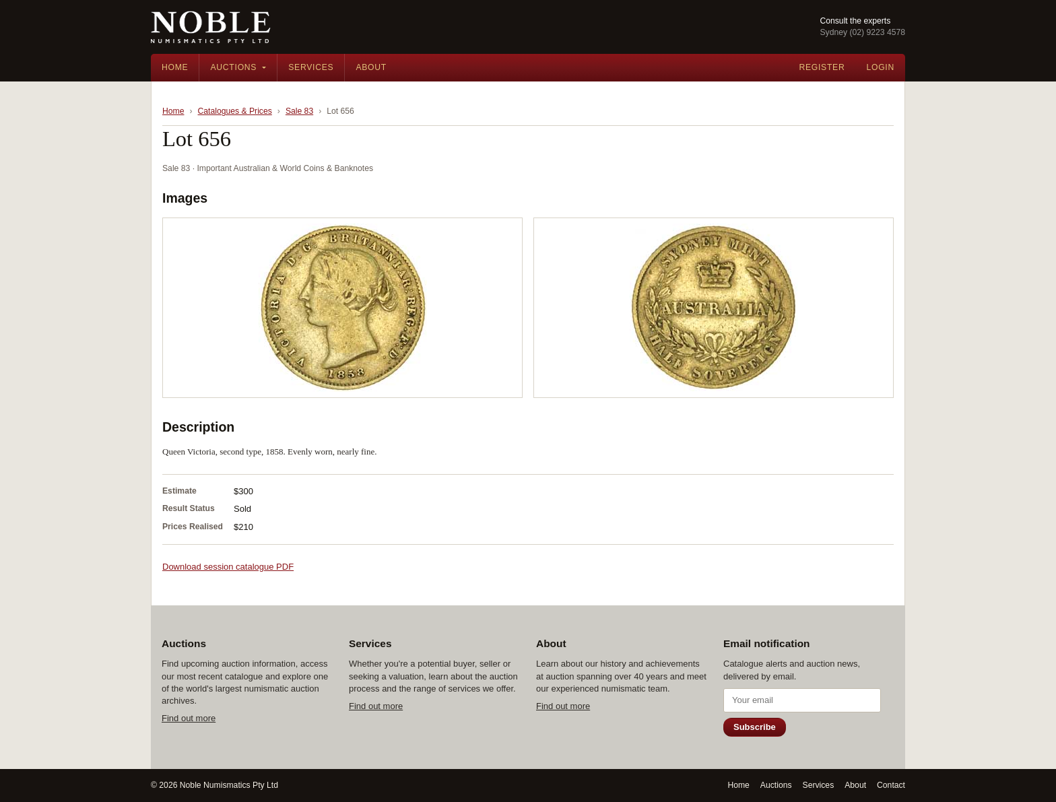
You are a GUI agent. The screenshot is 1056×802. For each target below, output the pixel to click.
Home (175, 67)
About (371, 67)
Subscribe (754, 727)
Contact (891, 785)
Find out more (189, 718)
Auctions (233, 67)
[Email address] (802, 700)
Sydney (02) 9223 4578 (862, 32)
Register (822, 67)
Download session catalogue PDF (228, 567)
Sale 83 (299, 111)
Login (880, 67)
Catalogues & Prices (235, 111)
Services (310, 67)
